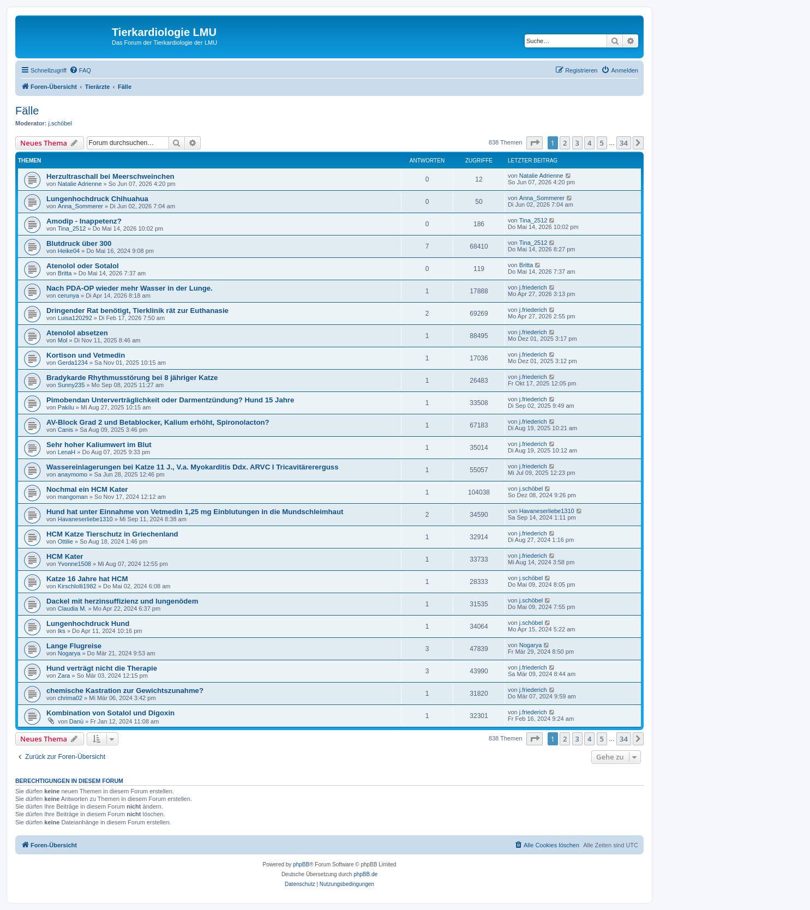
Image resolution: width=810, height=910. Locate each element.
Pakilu (66, 407)
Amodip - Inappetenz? (84, 221)
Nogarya (69, 653)
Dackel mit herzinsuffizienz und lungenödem (122, 601)
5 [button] (602, 143)
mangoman (73, 496)
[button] (534, 142)
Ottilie (65, 541)
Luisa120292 (75, 318)
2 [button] (565, 143)
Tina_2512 (72, 228)
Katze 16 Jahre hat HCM (87, 579)
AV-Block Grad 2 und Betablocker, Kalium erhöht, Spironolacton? (157, 422)
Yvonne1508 (74, 564)
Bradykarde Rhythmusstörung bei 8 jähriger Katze (132, 377)
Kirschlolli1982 (77, 586)
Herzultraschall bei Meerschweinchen (110, 176)
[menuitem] (80, 70)
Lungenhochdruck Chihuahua (97, 199)
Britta (65, 273)
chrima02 (70, 698)
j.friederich (533, 287)
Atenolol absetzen (77, 333)
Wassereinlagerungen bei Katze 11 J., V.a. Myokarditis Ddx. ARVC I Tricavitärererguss (192, 467)
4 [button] (589, 143)
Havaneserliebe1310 (85, 519)
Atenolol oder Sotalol (82, 266)
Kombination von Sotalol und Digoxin (110, 713)
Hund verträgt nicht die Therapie (101, 668)
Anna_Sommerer (80, 206)
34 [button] (624, 143)
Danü (76, 721)
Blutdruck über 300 (78, 243)
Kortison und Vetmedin (85, 355)
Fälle (27, 111)
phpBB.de (365, 874)
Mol (63, 340)
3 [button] (577, 143)
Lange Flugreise (73, 646)
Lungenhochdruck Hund (87, 623)
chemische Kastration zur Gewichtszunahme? (124, 690)
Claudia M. (72, 608)
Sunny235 (71, 385)
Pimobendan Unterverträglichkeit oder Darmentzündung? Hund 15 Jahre (170, 400)
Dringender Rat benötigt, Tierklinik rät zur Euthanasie (137, 310)
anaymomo (72, 474)
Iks (61, 631)
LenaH (66, 452)
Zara (64, 675)
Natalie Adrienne (80, 183)
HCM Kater (64, 556)
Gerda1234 (73, 362)
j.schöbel (60, 123)
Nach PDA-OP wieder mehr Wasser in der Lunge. (129, 288)
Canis (65, 429)
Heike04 (69, 251)
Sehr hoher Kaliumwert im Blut (99, 445)
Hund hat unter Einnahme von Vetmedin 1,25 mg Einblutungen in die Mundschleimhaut (194, 512)
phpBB (301, 864)
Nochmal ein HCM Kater (87, 489)
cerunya (68, 295)
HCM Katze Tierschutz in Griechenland (112, 534)
